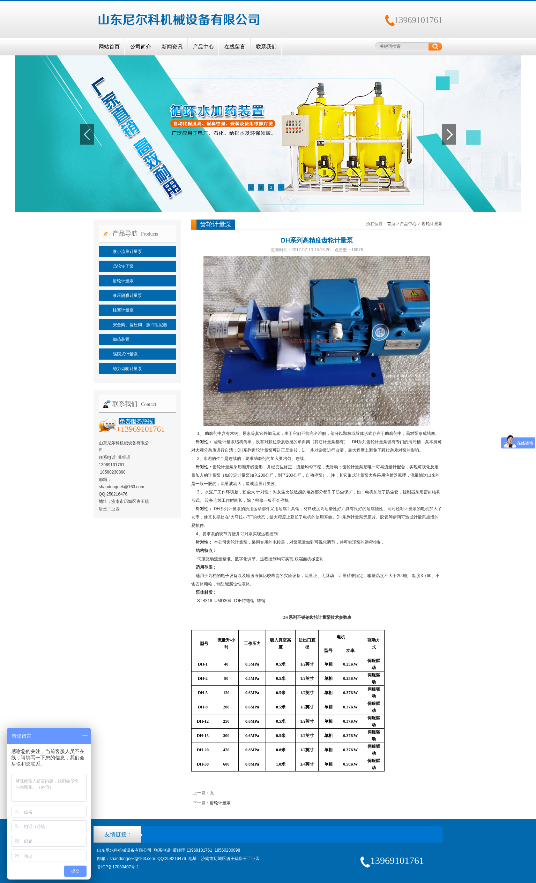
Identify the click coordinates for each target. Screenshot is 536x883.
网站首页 (109, 46)
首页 (391, 223)
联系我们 (266, 46)
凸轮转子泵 (123, 266)
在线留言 (234, 46)
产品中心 (203, 46)
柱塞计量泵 (123, 310)
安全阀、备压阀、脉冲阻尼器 (140, 324)
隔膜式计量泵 (125, 354)
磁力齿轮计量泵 (127, 368)
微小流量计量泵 (127, 251)
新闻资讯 (172, 46)
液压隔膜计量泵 (127, 295)
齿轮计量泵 (123, 280)
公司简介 (140, 46)
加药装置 (121, 339)
